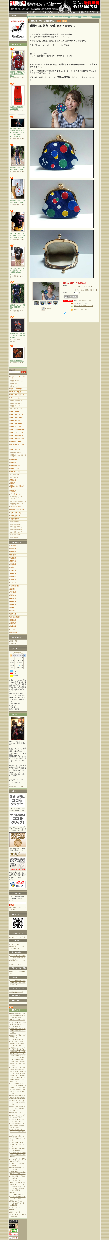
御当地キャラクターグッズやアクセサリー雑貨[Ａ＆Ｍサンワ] (18, 1109)
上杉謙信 (13, 546)
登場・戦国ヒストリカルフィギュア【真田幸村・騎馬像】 (17, 336)
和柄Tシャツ (15, 383)
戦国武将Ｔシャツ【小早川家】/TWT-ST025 (17, 202)
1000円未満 (15, 522)
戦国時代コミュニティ (17, 1113)
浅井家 (12, 589)
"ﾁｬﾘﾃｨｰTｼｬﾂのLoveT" (17, 1020)
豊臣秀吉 (13, 571)
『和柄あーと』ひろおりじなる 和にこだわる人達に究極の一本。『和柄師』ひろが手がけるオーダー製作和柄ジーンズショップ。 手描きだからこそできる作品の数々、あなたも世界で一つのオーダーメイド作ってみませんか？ (18, 1056)
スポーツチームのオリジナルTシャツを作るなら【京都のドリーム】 (18, 1044)
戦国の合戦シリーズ (17, 504)
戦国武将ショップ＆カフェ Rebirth (18, 948)
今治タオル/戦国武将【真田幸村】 (16, 108)
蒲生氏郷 (13, 614)
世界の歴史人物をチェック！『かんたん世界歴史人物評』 (18, 1102)
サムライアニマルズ (17, 409)
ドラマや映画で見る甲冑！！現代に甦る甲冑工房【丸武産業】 (18, 1126)
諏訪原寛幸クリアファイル (18, 446)
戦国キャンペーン (17, 933)
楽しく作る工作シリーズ (18, 501)
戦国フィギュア (15, 450)
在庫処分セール (15, 516)
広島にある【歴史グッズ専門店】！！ (18, 1036)
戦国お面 (13, 480)
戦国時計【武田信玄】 (17, 361)
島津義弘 (13, 558)
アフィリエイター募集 (19, 968)
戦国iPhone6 (15, 406)
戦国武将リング (15, 420)
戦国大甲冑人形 (16, 452)
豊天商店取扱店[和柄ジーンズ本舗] (17, 1177)
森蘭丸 (12, 608)
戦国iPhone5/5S (16, 403)
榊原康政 (13, 601)
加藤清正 (13, 567)
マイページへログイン (46, 12)
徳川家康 (13, 574)
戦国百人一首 (14, 469)
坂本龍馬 (13, 623)
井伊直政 (13, 605)
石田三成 (13, 583)
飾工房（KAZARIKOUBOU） (16, 1194)
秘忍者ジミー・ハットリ (18, 510)
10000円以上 (15, 537)
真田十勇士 (13, 641)
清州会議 (13, 626)
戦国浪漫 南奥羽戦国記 (17, 1098)
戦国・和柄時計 (15, 411)
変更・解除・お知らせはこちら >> (17, 909)
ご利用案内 (60, 12)
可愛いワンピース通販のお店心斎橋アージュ (18, 1215)
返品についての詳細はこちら (83, 301)
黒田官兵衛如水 (15, 617)
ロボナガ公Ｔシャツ (18, 988)
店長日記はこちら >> (16, 787)
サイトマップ (94, 12)
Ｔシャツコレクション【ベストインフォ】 (17, 1120)
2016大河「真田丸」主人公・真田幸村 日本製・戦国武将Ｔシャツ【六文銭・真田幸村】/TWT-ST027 (17, 133)
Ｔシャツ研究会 (15, 1027)
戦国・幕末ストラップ (17, 395)
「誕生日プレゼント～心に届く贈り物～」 (18, 1023)
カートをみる (31, 12)
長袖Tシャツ (15, 386)
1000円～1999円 (16, 524)
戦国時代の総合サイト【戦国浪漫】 (17, 1169)
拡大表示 (46, 309)
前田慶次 (13, 577)
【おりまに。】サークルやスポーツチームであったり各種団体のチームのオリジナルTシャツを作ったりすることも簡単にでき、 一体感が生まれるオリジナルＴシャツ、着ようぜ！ (18, 1074)
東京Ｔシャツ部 (15, 1212)
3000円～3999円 (16, 530)
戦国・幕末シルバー (16, 436)
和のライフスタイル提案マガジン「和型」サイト (18, 1173)
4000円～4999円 (16, 532)
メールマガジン (16, 893)
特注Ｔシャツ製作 (16, 389)
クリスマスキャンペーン (18, 937)
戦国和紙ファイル (16, 442)
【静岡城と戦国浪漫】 (17, 1040)
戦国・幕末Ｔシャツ (17, 381)
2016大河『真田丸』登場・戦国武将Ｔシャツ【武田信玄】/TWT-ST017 (17, 271)
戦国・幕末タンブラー (17, 414)
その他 (12, 629)
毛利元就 (13, 592)
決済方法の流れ (16, 952)
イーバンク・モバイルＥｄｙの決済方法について (18, 957)
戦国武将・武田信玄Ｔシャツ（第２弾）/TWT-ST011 (17, 74)
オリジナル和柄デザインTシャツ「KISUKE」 (18, 1198)
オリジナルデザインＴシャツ (18, 377)
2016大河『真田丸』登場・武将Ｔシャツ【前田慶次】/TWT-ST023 (17, 235)
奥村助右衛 (13, 632)
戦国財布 (13, 463)
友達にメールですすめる (81, 310)
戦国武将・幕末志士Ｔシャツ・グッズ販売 (40, 5)
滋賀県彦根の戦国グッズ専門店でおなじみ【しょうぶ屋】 (18, 1031)
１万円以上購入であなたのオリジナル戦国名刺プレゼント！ (18, 983)
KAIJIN (12, 1210)
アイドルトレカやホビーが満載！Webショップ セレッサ (18, 1144)
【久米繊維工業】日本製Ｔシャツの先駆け (18, 1150)
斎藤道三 (13, 620)
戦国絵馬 (13, 491)
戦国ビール (13, 483)
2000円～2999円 (16, 527)
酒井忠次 (13, 595)
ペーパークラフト (16, 494)
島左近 (12, 611)
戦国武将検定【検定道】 (18, 1096)
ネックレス (14, 477)
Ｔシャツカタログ (15, 1207)
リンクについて (16, 941)
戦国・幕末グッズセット (18, 439)
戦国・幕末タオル (16, 417)
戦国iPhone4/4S (16, 401)
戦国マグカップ (15, 466)
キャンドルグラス (16, 507)
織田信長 (13, 555)
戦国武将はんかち (16, 426)
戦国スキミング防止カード (18, 487)
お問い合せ (71, 12)
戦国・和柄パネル (16, 424)
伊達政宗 (13, 552)
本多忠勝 (13, 598)
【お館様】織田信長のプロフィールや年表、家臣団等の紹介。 (18, 1155)
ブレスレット (15, 475)
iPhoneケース (15, 398)
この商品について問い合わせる (83, 306)
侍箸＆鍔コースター (16, 513)
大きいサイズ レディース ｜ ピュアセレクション (18, 1132)
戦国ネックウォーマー (17, 430)
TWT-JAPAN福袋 (15, 392)
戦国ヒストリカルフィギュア (18, 456)
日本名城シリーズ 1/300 (16, 498)
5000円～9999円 (16, 535)
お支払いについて (15, 964)
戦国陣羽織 (13, 460)
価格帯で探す (14, 519)
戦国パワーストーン (16, 472)
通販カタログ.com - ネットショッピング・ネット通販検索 (18, 1203)
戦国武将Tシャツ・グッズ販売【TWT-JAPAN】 (45, 3)
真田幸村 (13, 561)
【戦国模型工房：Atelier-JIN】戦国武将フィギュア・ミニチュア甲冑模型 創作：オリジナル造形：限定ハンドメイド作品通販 (18, 1185)
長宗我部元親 (14, 586)
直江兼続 (13, 564)
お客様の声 (82, 12)
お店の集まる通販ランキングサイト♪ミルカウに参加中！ (18, 1138)
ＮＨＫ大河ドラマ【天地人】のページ (18, 1160)
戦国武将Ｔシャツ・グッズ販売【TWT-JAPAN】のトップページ (48, 17)
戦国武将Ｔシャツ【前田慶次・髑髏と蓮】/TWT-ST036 (17, 307)
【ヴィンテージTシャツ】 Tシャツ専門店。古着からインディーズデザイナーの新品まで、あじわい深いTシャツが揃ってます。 (18, 1088)
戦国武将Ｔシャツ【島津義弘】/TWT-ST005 (17, 169)
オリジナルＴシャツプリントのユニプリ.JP (18, 1116)
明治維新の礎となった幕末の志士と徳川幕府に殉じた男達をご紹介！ (18, 1016)
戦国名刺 (14, 977)
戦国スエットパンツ (16, 433)
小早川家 (13, 580)
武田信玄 (13, 549)
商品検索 (12, 370)
